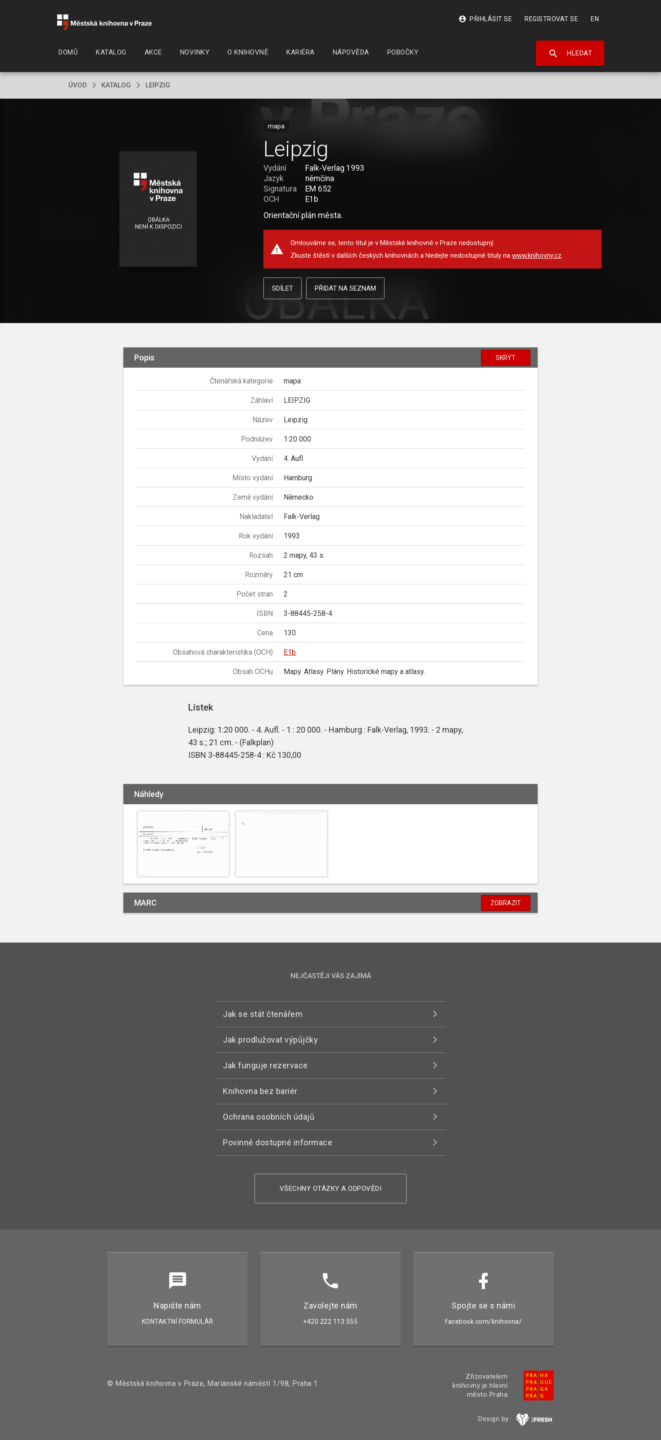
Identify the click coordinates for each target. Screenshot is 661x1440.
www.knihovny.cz (536, 255)
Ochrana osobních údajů (268, 1116)
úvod (77, 85)
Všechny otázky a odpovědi (331, 1189)
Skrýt (506, 357)
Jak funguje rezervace (265, 1065)
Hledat (570, 53)
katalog (116, 85)
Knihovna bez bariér (260, 1091)
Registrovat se (551, 19)
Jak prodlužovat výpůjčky (270, 1039)
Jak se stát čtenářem (263, 1014)
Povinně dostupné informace (277, 1142)
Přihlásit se (485, 19)
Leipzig (157, 85)
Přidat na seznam (345, 288)
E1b (290, 652)
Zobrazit (505, 903)
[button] (158, 210)
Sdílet (282, 288)
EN (595, 19)
